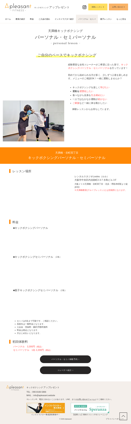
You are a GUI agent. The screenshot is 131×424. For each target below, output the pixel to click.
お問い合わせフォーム (86, 399)
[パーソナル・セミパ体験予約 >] (65, 359)
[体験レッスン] (97, 7)
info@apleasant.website (44, 395)
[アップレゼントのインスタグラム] (84, 7)
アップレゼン (58, 7)
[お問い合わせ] (118, 7)
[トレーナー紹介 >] (65, 370)
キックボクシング (41, 8)
